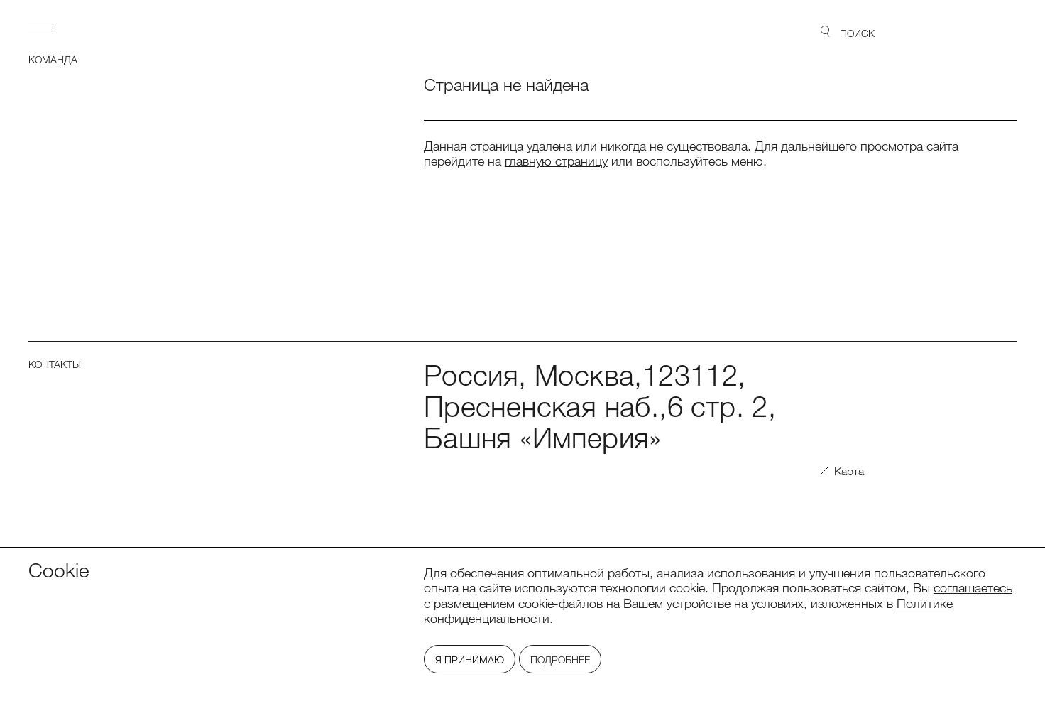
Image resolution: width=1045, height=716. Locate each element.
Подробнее (560, 659)
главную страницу (556, 160)
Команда (52, 60)
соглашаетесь (973, 587)
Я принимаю (469, 659)
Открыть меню (42, 28)
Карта (849, 471)
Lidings (976, 32)
